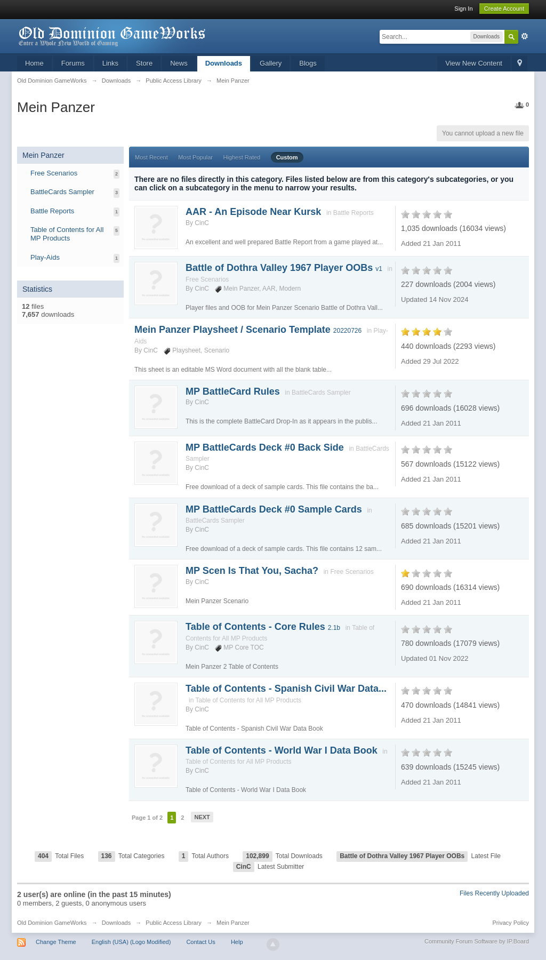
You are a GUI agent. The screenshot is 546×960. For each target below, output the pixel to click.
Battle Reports (52, 211)
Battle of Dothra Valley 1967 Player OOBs (284, 267)
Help (237, 942)
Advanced (524, 36)
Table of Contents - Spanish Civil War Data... (286, 688)
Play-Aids (45, 257)
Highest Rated (241, 157)
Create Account (504, 8)
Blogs (308, 63)
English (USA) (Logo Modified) (131, 942)
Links (110, 63)
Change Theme (56, 942)
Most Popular (195, 157)
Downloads (223, 63)
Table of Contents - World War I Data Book (282, 750)
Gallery (271, 63)
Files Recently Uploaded (494, 893)
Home (34, 63)
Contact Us (200, 942)
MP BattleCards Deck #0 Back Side (265, 447)
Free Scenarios (53, 173)
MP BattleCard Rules (233, 391)
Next (202, 817)
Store (144, 63)
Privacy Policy (511, 922)
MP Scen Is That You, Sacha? (252, 570)
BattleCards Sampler (62, 192)
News (179, 63)
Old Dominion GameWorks (52, 922)
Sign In (463, 8)
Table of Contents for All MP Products (66, 234)
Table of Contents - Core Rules (263, 626)
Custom (287, 157)
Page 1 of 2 (147, 817)
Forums (73, 63)
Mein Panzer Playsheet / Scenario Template (248, 329)
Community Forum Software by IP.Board (476, 941)
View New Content (473, 63)
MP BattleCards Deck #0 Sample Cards (274, 509)
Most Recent (151, 157)
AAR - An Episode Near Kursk (253, 211)
